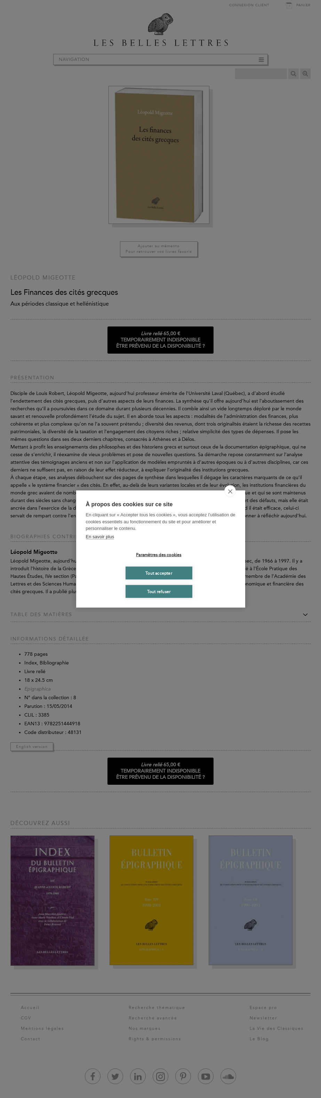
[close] (230, 491)
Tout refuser (158, 591)
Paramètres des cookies (158, 554)
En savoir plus (100, 536)
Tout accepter (158, 573)
